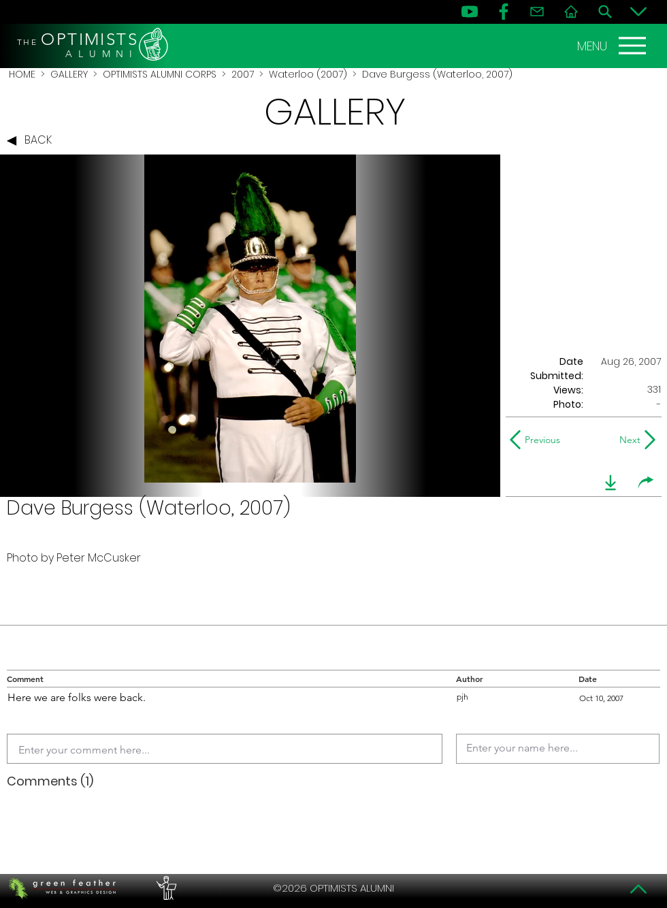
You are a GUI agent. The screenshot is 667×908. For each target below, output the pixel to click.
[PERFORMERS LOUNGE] (164, 888)
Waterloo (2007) (308, 74)
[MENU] (613, 46)
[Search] (605, 11)
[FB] (503, 11)
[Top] (638, 888)
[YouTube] (469, 11)
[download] (610, 482)
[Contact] (537, 11)
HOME (22, 74)
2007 (242, 74)
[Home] (571, 11)
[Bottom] (638, 11)
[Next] (627, 439)
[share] (646, 482)
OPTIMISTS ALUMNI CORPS (159, 74)
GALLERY (69, 74)
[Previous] (538, 439)
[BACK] (32, 141)
